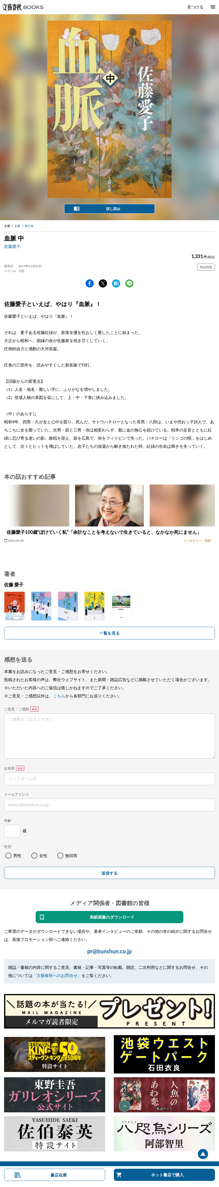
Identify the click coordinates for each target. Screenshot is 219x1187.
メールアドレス (16, 794)
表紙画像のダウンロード (112, 917)
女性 (43, 855)
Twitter (103, 283)
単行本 (29, 226)
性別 (7, 846)
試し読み (113, 208)
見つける (195, 6)
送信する (109, 873)
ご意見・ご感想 (16, 709)
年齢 (7, 820)
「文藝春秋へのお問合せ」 (57, 975)
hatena (116, 283)
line (129, 283)
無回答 (71, 855)
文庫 (17, 226)
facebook (90, 283)
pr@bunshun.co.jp (109, 951)
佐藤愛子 (12, 246)
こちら (59, 695)
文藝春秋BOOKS (22, 7)
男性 (17, 855)
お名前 (9, 768)
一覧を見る (109, 633)
